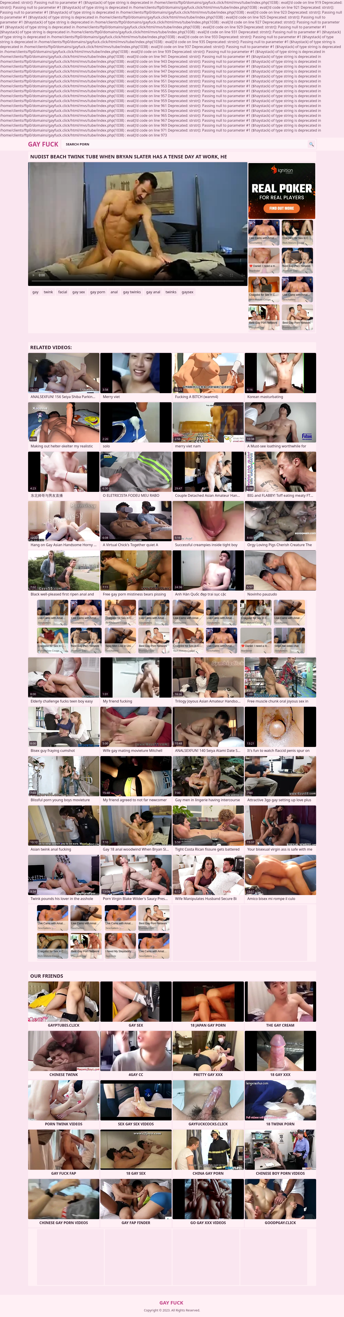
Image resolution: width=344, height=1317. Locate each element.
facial (62, 291)
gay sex (78, 291)
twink (48, 291)
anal (114, 291)
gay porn (97, 291)
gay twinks (132, 291)
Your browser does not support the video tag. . (137, 224)
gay (36, 291)
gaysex (187, 291)
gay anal (153, 291)
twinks (171, 291)
